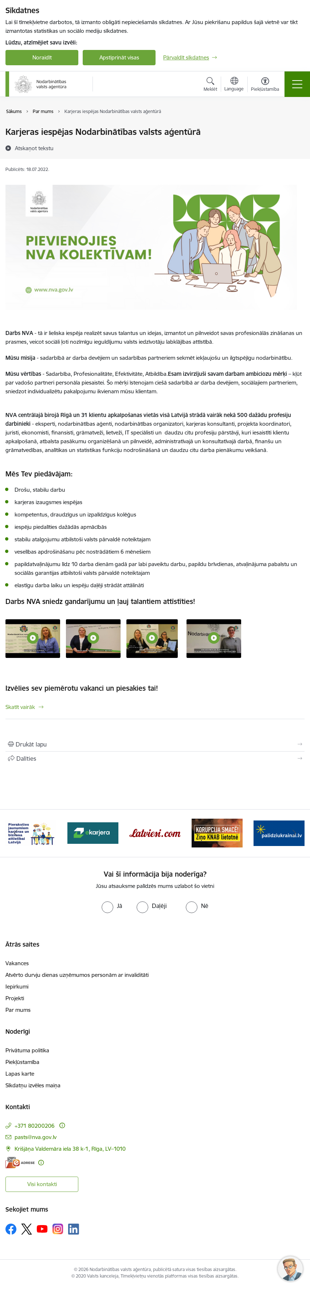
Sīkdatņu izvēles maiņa (32, 1085)
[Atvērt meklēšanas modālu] (210, 85)
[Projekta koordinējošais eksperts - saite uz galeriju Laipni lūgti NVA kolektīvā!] (93, 638)
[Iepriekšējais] (15, 833)
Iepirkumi (16, 986)
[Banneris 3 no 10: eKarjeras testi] (92, 832)
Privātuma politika (27, 1050)
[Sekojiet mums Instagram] (57, 1229)
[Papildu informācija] (62, 1125)
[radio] (112, 905)
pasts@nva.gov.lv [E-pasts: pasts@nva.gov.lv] (35, 1137)
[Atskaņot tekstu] (34, 148)
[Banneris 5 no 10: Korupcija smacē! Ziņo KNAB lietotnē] (217, 832)
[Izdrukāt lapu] (155, 744)
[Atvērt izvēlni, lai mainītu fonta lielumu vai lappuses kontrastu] (265, 85)
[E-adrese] (20, 1163)
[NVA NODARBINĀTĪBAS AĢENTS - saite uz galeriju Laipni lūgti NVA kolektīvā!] (152, 638)
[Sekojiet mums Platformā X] (26, 1229)
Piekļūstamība (22, 1062)
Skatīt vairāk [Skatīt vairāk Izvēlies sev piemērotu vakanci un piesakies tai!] (20, 706)
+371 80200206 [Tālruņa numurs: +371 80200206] (35, 1125)
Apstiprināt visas (119, 57)
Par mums (18, 1009)
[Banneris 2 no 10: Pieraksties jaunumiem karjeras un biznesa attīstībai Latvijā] (30, 832)
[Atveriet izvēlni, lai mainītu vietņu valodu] (234, 85)
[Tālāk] (294, 833)
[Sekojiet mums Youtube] (42, 1228)
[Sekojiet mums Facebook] (10, 1229)
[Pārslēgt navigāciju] (297, 84)
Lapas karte (19, 1073)
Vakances (17, 963)
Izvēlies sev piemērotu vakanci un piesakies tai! (81, 688)
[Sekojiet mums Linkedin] (73, 1229)
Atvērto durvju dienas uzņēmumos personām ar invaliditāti (77, 974)
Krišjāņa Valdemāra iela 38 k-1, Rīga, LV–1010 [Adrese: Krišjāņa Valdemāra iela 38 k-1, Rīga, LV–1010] (70, 1148)
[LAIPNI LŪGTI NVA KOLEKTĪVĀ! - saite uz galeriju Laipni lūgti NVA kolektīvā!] (32, 638)
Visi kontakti (42, 1184)
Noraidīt (42, 57)
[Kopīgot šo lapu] (155, 758)
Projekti (14, 998)
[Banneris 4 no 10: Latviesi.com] (154, 832)
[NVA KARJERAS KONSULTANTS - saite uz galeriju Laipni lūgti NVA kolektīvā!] (214, 638)
